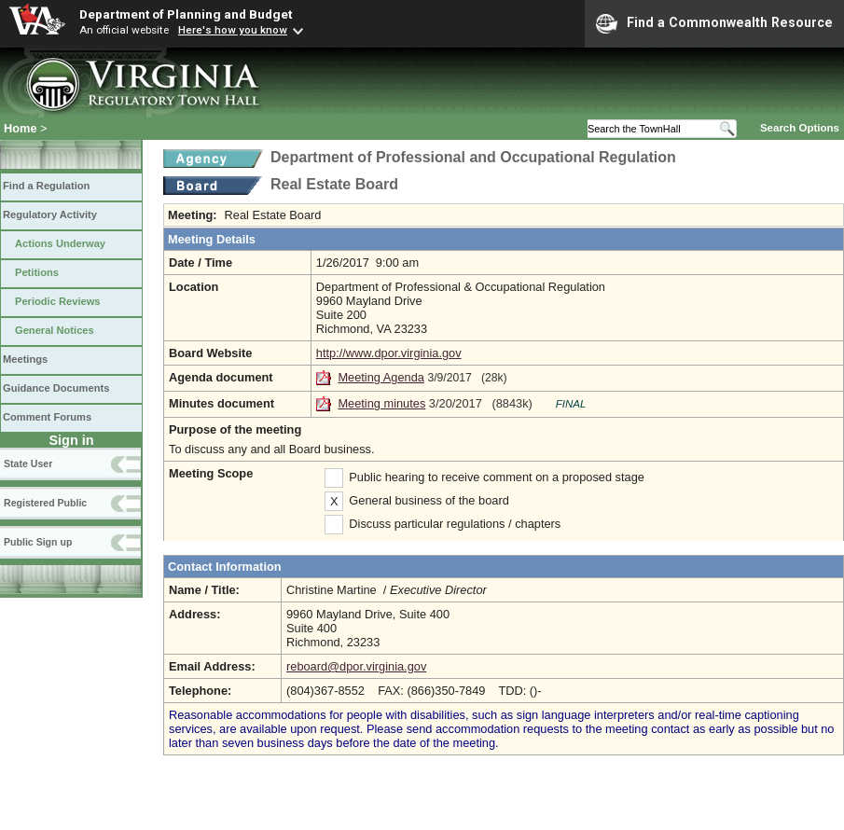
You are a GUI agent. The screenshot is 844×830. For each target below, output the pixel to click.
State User (28, 463)
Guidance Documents (56, 388)
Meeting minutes (381, 403)
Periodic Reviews (58, 301)
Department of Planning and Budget (185, 14)
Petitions (37, 272)
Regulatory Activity (50, 214)
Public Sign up (38, 541)
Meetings (25, 359)
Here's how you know (232, 29)
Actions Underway (60, 243)
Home (20, 128)
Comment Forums (47, 416)
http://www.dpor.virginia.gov (389, 353)
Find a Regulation (46, 185)
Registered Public (45, 502)
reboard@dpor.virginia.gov (356, 666)
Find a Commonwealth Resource (714, 23)
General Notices (54, 330)
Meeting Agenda (381, 377)
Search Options (799, 127)
